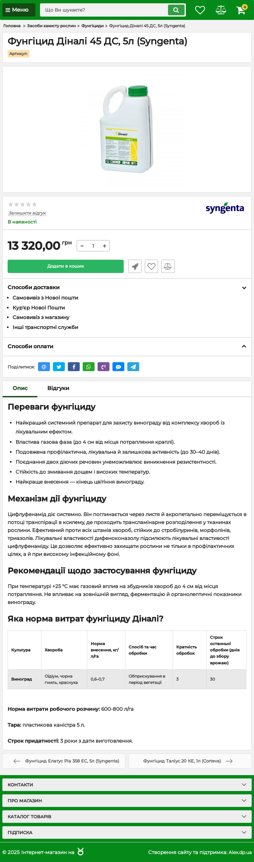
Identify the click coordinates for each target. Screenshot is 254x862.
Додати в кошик (65, 266)
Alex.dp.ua (239, 852)
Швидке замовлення (133, 266)
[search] (109, 10)
